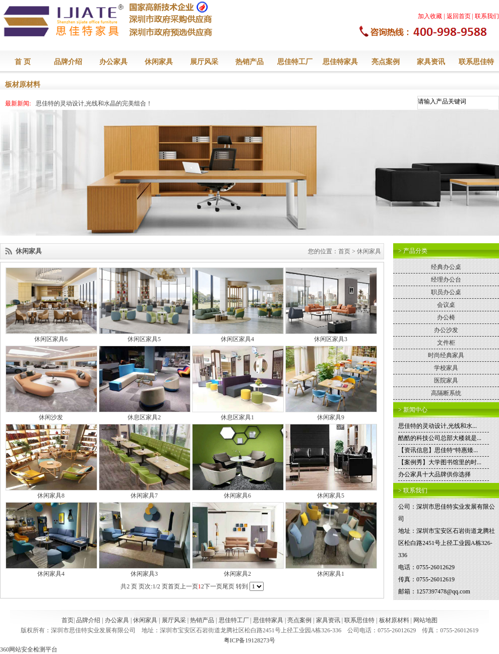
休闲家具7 (144, 495)
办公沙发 (446, 330)
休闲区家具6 (51, 339)
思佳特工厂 (295, 62)
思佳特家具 (340, 62)
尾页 (228, 586)
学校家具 (446, 367)
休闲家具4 (51, 573)
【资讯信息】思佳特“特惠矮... (438, 450)
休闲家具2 (237, 573)
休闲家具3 (144, 573)
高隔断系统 (446, 393)
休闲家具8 (51, 495)
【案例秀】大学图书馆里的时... (439, 462)
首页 (344, 251)
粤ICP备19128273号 (250, 640)
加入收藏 (430, 16)
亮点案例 (385, 62)
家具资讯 (431, 62)
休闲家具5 (330, 495)
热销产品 (249, 62)
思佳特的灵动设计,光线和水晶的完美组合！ (94, 103)
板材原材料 (22, 84)
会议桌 (446, 304)
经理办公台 (446, 279)
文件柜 (446, 342)
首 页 (23, 62)
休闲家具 (159, 62)
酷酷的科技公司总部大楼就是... (439, 438)
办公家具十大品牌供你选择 (434, 474)
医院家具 (446, 380)
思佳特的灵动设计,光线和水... (437, 425)
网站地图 (425, 620)
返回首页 (459, 16)
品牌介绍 (68, 62)
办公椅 (446, 317)
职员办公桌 (446, 292)
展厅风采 (204, 62)
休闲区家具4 (237, 339)
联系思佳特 (476, 62)
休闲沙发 (51, 417)
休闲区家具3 (330, 339)
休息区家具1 (237, 417)
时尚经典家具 (446, 355)
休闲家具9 (330, 417)
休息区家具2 (144, 417)
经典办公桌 (446, 266)
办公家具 (113, 62)
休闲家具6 (237, 495)
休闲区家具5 (144, 339)
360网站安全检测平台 (28, 649)
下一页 (213, 586)
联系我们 (487, 16)
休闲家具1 (330, 573)
